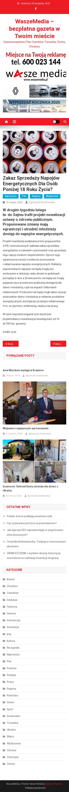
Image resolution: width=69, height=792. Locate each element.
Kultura (11, 640)
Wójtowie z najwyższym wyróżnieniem (26, 428)
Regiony (36, 196)
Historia (11, 613)
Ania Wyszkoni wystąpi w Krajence (23, 370)
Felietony (12, 606)
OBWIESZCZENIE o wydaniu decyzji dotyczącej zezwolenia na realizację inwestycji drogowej (34, 555)
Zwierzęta (13, 757)
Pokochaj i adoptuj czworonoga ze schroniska (59, 344)
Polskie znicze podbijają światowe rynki (29, 516)
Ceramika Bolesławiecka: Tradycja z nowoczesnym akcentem (36, 544)
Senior (10, 702)
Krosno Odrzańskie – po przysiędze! (13, 344)
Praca (10, 681)
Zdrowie (11, 750)
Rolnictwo (12, 695)
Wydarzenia (52, 196)
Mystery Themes (53, 784)
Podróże (12, 668)
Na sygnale (13, 647)
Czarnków (13, 592)
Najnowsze (10, 196)
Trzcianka (12, 722)
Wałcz (10, 736)
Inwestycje (13, 627)
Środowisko (13, 716)
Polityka (11, 675)
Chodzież (12, 586)
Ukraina (11, 729)
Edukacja (12, 599)
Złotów (11, 763)
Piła (24, 196)
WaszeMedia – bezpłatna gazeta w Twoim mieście (34, 29)
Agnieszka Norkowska (42, 202)
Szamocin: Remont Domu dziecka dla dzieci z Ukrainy (30, 488)
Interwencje (13, 620)
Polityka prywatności (35, 788)
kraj (9, 634)
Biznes (11, 579)
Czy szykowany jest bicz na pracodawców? (32, 523)
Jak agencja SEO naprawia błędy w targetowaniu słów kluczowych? (35, 532)
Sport (10, 709)
